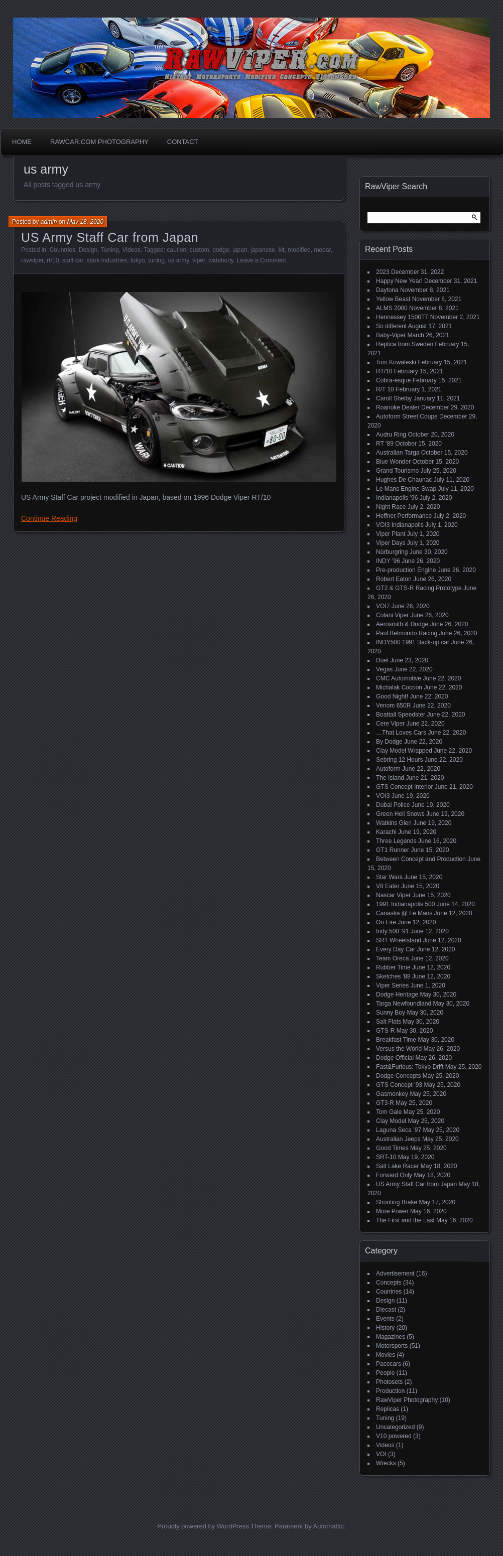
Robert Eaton (394, 579)
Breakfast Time (396, 1039)
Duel (382, 660)
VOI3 (383, 795)
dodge (220, 249)
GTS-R (385, 1030)
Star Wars (389, 877)
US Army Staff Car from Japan (109, 237)
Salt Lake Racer (397, 1166)
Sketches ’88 (393, 976)
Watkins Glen (394, 822)
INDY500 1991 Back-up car (412, 642)
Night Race (391, 506)
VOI (381, 1454)
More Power (392, 1211)
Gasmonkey (392, 1093)
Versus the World (399, 1048)
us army (178, 260)
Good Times (392, 1148)
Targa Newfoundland (403, 1003)
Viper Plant (390, 533)
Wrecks (386, 1463)
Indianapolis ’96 (397, 497)
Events (385, 1318)
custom (199, 249)
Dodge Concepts (398, 1075)
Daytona (387, 290)
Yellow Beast (393, 299)
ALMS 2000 (392, 308)
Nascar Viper (393, 895)
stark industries (107, 260)
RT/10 (384, 371)
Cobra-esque (393, 380)
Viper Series (392, 985)
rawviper (32, 260)
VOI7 (383, 606)
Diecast (386, 1309)
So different (391, 326)
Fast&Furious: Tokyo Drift (409, 1066)
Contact (182, 142)
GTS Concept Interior (404, 786)
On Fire (386, 922)
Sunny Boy (390, 1012)
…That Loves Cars (401, 732)
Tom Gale (389, 1111)
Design (88, 249)
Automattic (328, 1526)
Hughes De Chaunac (404, 479)
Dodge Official (395, 1057)
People (385, 1372)
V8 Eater (388, 886)
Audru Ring (391, 434)
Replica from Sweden (404, 344)
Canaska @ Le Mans (404, 913)
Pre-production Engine (406, 570)
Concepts (389, 1282)
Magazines (390, 1336)
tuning (156, 260)
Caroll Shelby (394, 398)
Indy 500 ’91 (392, 931)
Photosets (389, 1381)
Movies (385, 1354)
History (385, 1327)
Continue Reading (49, 518)
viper (198, 260)
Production (390, 1390)
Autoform (388, 768)
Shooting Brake (396, 1202)
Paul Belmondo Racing (406, 633)
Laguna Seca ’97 (398, 1130)
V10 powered (394, 1436)
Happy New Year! (399, 281)
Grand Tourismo (397, 470)
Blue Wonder (393, 461)
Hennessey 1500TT (402, 317)
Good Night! (392, 696)
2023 (383, 271)
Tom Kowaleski (396, 362)
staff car (72, 260)
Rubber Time (393, 967)
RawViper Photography (407, 1399)
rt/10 (53, 260)
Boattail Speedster (400, 714)
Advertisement (395, 1273)
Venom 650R (393, 705)
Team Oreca (392, 958)
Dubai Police (393, 804)
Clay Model (391, 1120)
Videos (131, 249)
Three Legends (396, 840)
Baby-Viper (391, 335)
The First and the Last (405, 1220)
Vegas (384, 669)
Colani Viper (392, 615)
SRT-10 (386, 1157)
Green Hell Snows (400, 813)
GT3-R (385, 1102)
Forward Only (394, 1175)
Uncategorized (395, 1427)
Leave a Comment (261, 260)
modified (299, 249)
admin (49, 221)
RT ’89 (385, 443)
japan (239, 249)
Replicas (387, 1408)
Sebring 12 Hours (399, 759)
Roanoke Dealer (398, 407)
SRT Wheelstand (398, 940)
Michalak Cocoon (399, 687)
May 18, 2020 (85, 221)
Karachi (386, 831)
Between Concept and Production (421, 859)
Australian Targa (398, 452)
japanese (262, 249)
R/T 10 (385, 389)
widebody (220, 260)
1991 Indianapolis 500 (405, 904)
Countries (62, 249)
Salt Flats (388, 1021)
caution (176, 249)
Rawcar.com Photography (99, 142)
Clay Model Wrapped (404, 750)
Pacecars (388, 1363)
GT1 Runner (392, 850)
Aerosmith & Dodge (402, 624)
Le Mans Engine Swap (406, 488)
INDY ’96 (388, 560)
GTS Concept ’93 (399, 1084)
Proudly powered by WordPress (203, 1526)
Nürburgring (392, 551)
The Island (390, 777)
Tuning (110, 249)
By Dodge (389, 741)
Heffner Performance (404, 515)
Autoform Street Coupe (407, 416)
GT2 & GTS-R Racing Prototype (419, 588)
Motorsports (392, 1345)
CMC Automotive (398, 678)
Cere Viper (390, 723)
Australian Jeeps (398, 1139)
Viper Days (390, 542)
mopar (322, 249)
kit (282, 249)
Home (22, 142)
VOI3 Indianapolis (400, 524)
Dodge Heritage (397, 994)
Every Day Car (395, 949)
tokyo (138, 260)
